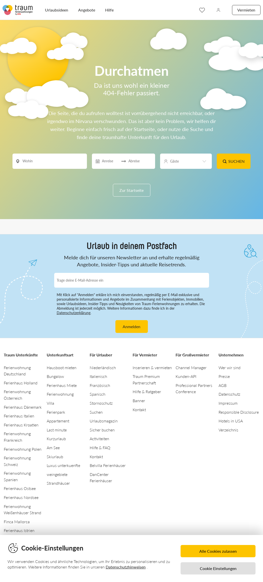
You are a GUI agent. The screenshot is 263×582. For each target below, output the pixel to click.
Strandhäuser (58, 483)
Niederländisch (103, 367)
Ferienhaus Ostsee (20, 488)
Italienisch (98, 376)
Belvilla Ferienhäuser (108, 465)
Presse (224, 376)
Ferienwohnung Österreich (17, 394)
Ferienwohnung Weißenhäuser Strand (22, 509)
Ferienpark (56, 412)
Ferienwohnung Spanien (17, 476)
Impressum (228, 403)
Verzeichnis (228, 429)
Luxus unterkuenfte (63, 465)
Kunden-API (186, 376)
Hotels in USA (231, 420)
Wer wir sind (230, 367)
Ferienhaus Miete (62, 385)
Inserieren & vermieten (152, 367)
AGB (223, 385)
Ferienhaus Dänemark (23, 407)
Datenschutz (229, 394)
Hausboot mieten (61, 367)
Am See (53, 447)
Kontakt (96, 456)
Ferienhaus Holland (20, 382)
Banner (139, 400)
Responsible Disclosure (239, 412)
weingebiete (57, 474)
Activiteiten (99, 438)
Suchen (234, 161)
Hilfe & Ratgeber (147, 391)
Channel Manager (191, 367)
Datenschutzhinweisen (126, 566)
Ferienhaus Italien (19, 415)
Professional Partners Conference (194, 388)
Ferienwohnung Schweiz (17, 461)
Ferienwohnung (60, 394)
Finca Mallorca (17, 521)
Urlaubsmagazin (104, 420)
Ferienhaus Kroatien (21, 424)
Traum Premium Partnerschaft (146, 379)
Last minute (57, 429)
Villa (50, 403)
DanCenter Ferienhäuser (101, 477)
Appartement (58, 420)
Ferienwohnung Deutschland (17, 370)
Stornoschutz (101, 403)
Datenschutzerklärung (73, 313)
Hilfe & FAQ (100, 447)
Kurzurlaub (56, 438)
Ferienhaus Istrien (19, 530)
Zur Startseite (131, 190)
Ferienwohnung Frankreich (17, 436)
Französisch (100, 385)
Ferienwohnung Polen (22, 449)
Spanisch (97, 394)
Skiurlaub (55, 456)
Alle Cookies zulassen (218, 551)
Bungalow (55, 376)
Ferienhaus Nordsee (21, 497)
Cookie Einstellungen (218, 568)
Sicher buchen (102, 429)
